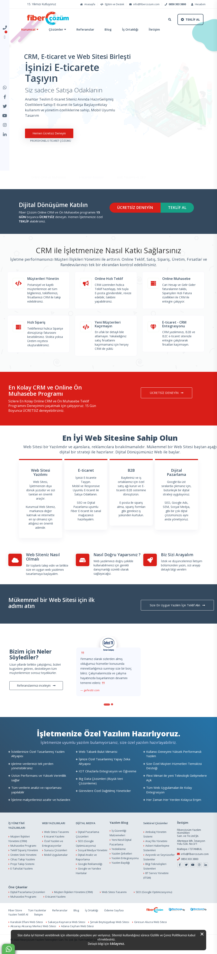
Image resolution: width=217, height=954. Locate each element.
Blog (108, 29)
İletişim (154, 29)
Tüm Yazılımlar (37, 915)
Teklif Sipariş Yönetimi (24, 855)
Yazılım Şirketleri (122, 858)
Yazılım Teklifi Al (18, 919)
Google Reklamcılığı (90, 869)
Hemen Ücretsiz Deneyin (49, 138)
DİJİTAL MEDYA (85, 828)
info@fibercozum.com (144, 4)
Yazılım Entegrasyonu (125, 863)
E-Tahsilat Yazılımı (21, 873)
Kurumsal (28, 29)
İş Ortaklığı (130, 29)
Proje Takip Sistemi (22, 869)
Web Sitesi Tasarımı (56, 837)
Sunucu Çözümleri (55, 855)
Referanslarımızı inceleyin (36, 690)
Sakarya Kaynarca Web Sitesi (66, 927)
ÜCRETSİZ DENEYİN (135, 212)
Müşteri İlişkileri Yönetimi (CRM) (73, 897)
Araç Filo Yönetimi (156, 846)
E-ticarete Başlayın (91, 170)
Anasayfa (87, 4)
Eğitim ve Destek (111, 4)
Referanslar (85, 29)
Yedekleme (119, 854)
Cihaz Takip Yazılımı (22, 864)
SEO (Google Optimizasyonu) (154, 897)
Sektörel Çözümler (155, 828)
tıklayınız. (117, 943)
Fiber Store (15, 915)
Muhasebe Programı (23, 850)
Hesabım (198, 4)
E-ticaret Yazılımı (54, 841)
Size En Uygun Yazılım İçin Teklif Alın (177, 610)
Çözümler (56, 29)
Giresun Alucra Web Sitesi (150, 927)
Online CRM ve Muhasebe (48, 170)
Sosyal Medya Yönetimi (92, 855)
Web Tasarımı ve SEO (131, 170)
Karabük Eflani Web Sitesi (26, 927)
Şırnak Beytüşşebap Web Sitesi (109, 927)
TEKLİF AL (177, 212)
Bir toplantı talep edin (40, 570)
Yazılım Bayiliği (121, 868)
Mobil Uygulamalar (56, 860)
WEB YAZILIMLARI (53, 828)
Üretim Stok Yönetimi (23, 860)
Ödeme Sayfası (114, 915)
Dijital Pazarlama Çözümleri (27, 897)
